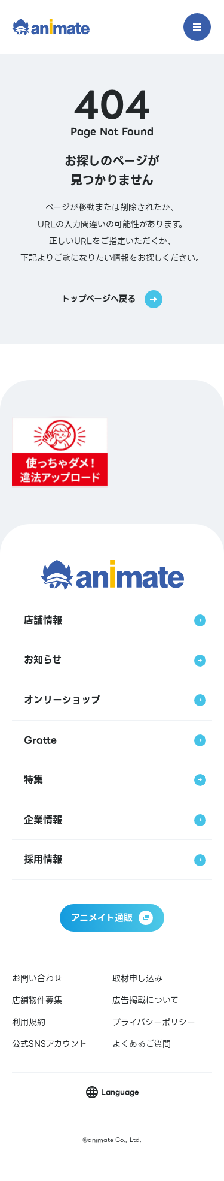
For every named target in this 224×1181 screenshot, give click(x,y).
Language (120, 1092)
